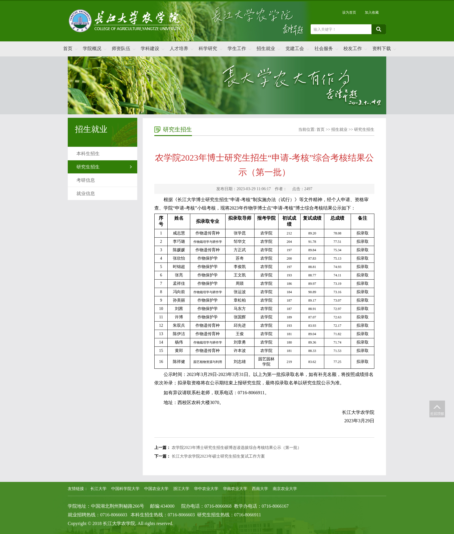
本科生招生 (88, 153)
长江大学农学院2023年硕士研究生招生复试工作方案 (218, 456)
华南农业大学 (235, 489)
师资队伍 (121, 48)
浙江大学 (181, 489)
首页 (67, 48)
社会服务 (323, 48)
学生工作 (237, 48)
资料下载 (381, 48)
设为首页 (349, 12)
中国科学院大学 (125, 489)
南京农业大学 (285, 489)
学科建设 (150, 48)
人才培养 (179, 48)
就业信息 (85, 193)
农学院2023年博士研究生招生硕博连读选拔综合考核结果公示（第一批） (236, 447)
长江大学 (98, 489)
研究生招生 (88, 166)
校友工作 (352, 48)
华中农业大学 (206, 489)
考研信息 (85, 180)
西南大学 (260, 489)
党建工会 (294, 48)
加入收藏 (372, 12)
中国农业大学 (156, 489)
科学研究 (208, 48)
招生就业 (266, 48)
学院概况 (92, 48)
